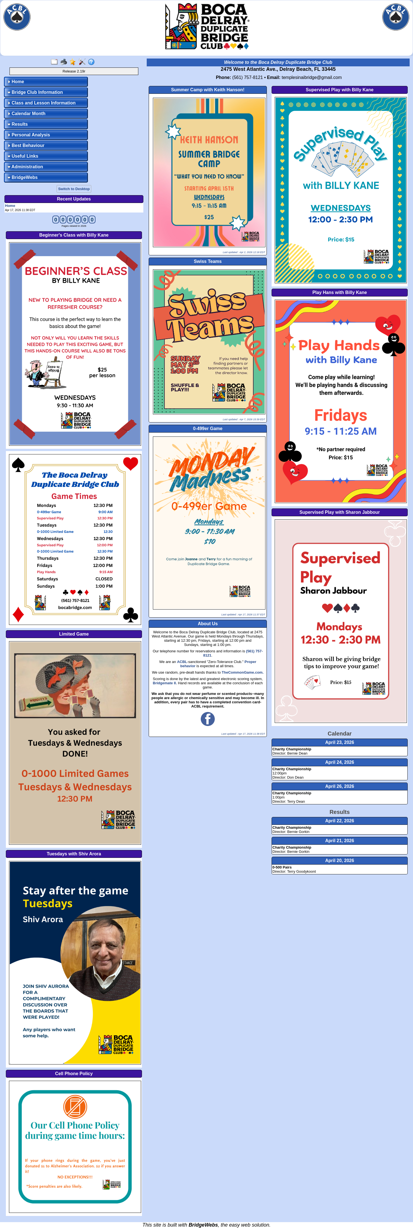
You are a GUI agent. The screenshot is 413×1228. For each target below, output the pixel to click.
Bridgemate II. (165, 683)
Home (16, 81)
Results (18, 124)
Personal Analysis (29, 134)
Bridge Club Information (35, 92)
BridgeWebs (23, 177)
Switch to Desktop (74, 189)
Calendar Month (26, 113)
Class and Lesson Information (42, 103)
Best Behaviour (26, 145)
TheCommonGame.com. (243, 672)
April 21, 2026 (339, 840)
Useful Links (23, 156)
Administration (25, 166)
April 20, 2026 (339, 860)
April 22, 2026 (339, 820)
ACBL (182, 662)
